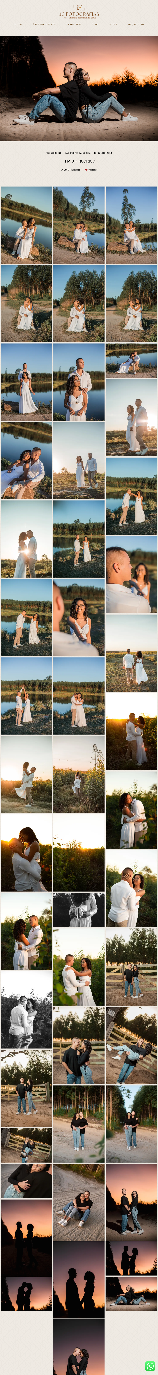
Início (18, 24)
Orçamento (136, 24)
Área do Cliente (44, 24)
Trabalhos (73, 24)
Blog (95, 24)
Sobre (113, 24)
